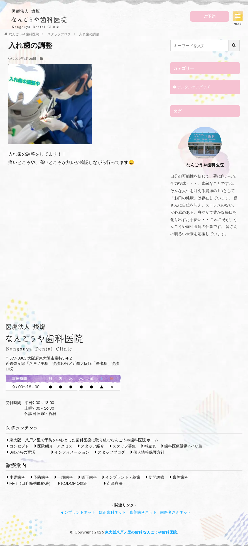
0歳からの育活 (22, 452)
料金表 (150, 446)
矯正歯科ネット (112, 512)
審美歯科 (180, 477)
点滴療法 (114, 483)
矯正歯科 (89, 477)
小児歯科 (17, 477)
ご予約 (209, 16)
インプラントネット (77, 512)
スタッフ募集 (124, 446)
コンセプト (19, 446)
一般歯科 (65, 477)
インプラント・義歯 (122, 477)
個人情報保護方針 (148, 452)
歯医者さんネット (175, 512)
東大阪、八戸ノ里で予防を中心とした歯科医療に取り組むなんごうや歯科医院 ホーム (83, 440)
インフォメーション (71, 452)
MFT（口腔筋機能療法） (31, 483)
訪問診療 (156, 477)
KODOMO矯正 (74, 483)
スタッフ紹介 (92, 446)
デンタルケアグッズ (194, 87)
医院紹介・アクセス (54, 446)
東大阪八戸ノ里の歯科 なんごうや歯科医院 (141, 532)
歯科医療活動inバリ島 (183, 446)
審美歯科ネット (143, 512)
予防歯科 (41, 477)
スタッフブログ (111, 452)
